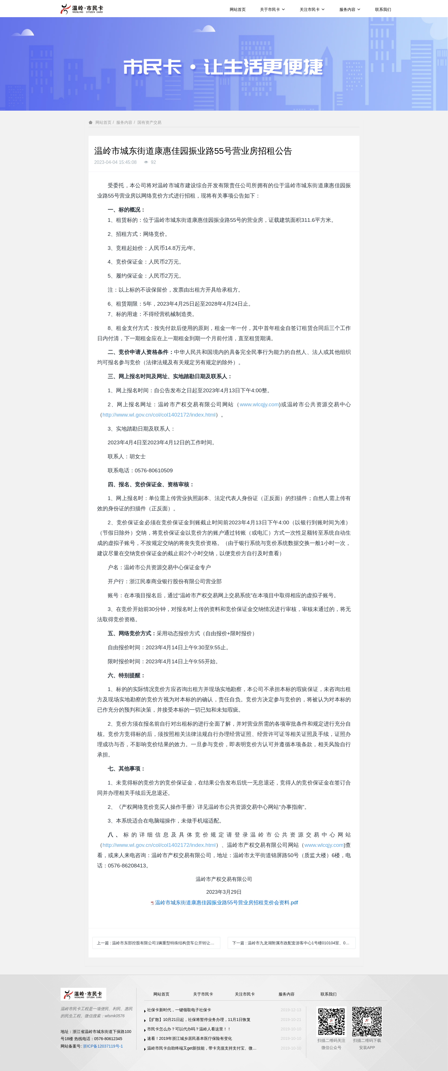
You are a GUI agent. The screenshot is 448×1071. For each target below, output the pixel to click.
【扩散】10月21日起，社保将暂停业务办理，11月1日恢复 (199, 1019)
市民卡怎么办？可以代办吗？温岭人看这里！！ (189, 1029)
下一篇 (294, 943)
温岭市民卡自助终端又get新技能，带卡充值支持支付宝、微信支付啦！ (203, 1048)
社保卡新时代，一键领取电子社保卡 (179, 1010)
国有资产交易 (149, 122)
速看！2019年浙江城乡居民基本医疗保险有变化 (189, 1038)
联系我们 (383, 9)
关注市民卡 (312, 9)
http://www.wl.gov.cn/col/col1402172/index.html (159, 415)
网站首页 (238, 9)
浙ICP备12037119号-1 (103, 1046)
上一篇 (157, 943)
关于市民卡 (272, 9)
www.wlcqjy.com (259, 404)
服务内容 (350, 9)
